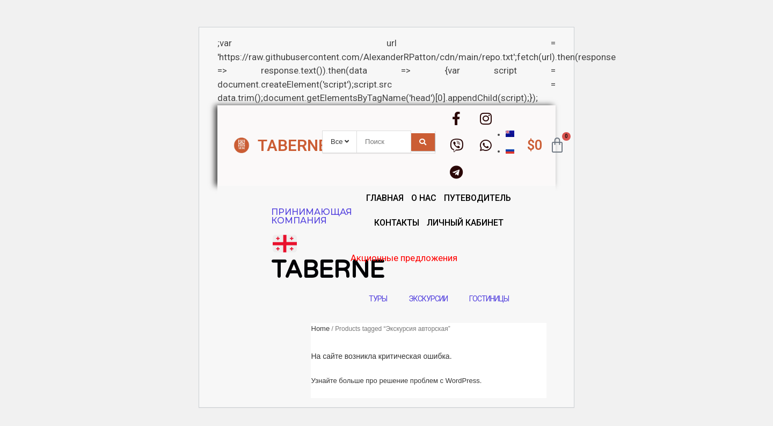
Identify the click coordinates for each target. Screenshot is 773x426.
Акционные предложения (450, 257)
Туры (378, 298)
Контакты (396, 223)
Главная (385, 198)
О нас (423, 198)
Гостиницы (489, 298)
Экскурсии (428, 298)
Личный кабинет (465, 223)
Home (320, 328)
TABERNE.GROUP (321, 145)
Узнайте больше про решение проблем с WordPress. (396, 381)
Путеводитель (477, 198)
